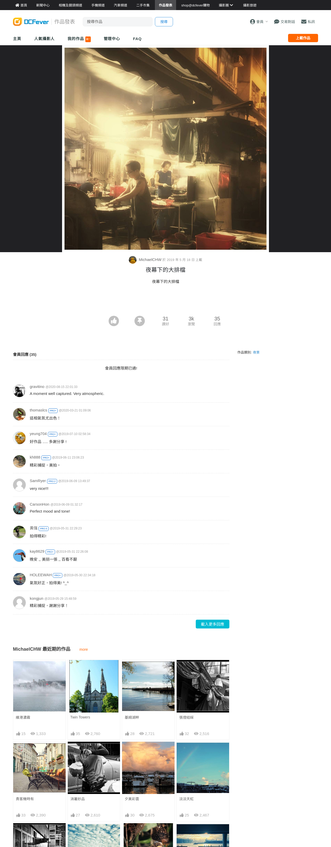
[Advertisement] (165, 301)
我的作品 (79, 39)
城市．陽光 (188, 832)
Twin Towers (80, 717)
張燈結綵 (186, 717)
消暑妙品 (77, 799)
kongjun (36, 598)
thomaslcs (38, 410)
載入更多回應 (212, 624)
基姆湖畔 (132, 717)
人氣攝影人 (44, 38)
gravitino (37, 386)
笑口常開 (132, 832)
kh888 (35, 457)
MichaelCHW (146, 259)
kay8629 (37, 551)
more (83, 649)
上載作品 (303, 38)
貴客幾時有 (25, 799)
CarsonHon (39, 504)
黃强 (33, 528)
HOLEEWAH (41, 575)
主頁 (17, 38)
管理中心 (112, 38)
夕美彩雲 (132, 799)
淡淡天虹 (186, 799)
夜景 (256, 352)
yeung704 (38, 433)
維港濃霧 (23, 717)
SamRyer (38, 480)
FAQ (137, 38)
